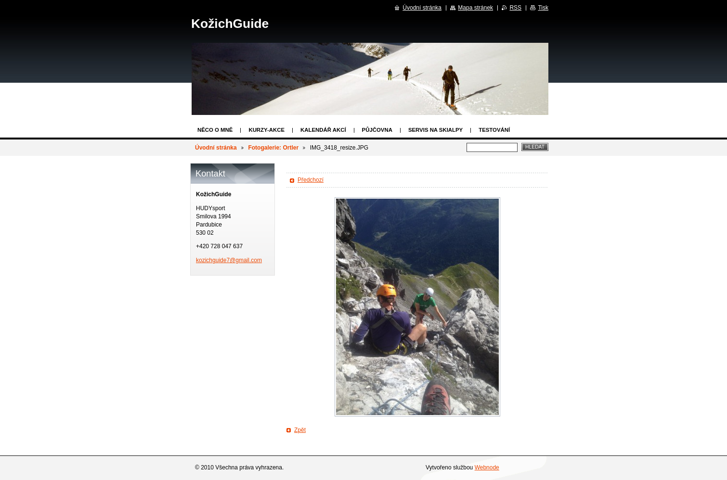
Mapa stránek (475, 7)
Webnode (487, 467)
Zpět (300, 430)
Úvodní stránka (216, 147)
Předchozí (311, 180)
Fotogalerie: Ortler (273, 147)
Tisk (543, 7)
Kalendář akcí (323, 130)
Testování (494, 130)
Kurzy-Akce (266, 130)
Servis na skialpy (435, 130)
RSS (515, 7)
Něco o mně (215, 130)
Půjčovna (377, 130)
